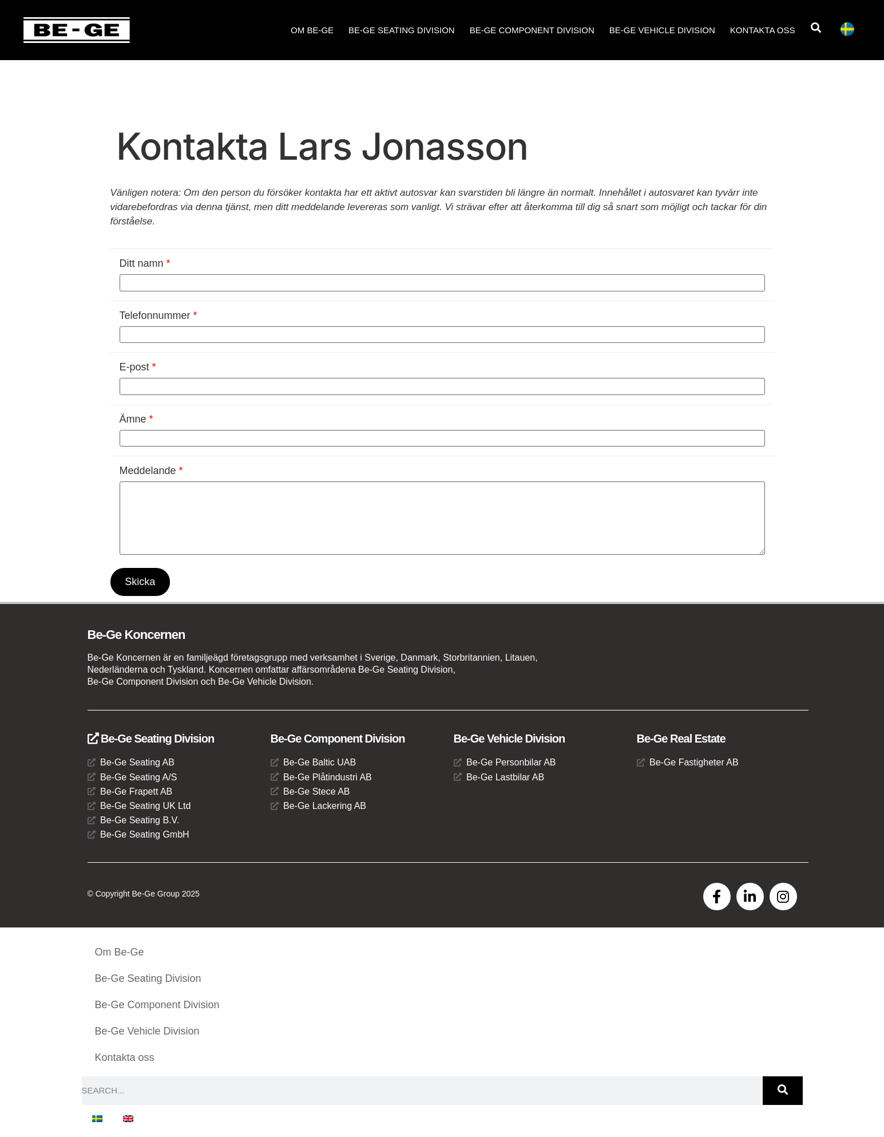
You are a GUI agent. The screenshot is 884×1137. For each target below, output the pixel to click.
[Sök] (782, 1090)
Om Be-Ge (312, 30)
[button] (815, 27)
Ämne (136, 419)
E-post (138, 367)
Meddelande (151, 470)
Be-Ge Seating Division (401, 30)
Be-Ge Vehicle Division (662, 30)
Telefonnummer (158, 315)
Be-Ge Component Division (532, 30)
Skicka (140, 581)
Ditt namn (145, 263)
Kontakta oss (762, 30)
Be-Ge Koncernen (136, 634)
